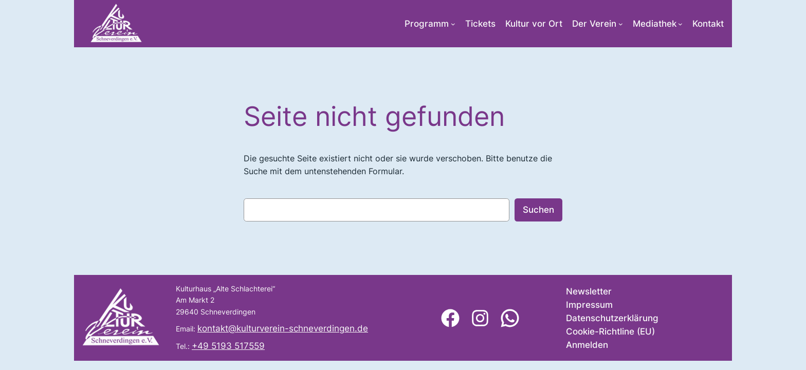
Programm (427, 23)
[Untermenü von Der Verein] (620, 24)
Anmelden (587, 345)
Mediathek (654, 23)
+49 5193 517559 (228, 346)
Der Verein (594, 23)
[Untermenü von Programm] (453, 24)
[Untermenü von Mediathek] (680, 24)
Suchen (538, 210)
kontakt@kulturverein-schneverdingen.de (282, 328)
